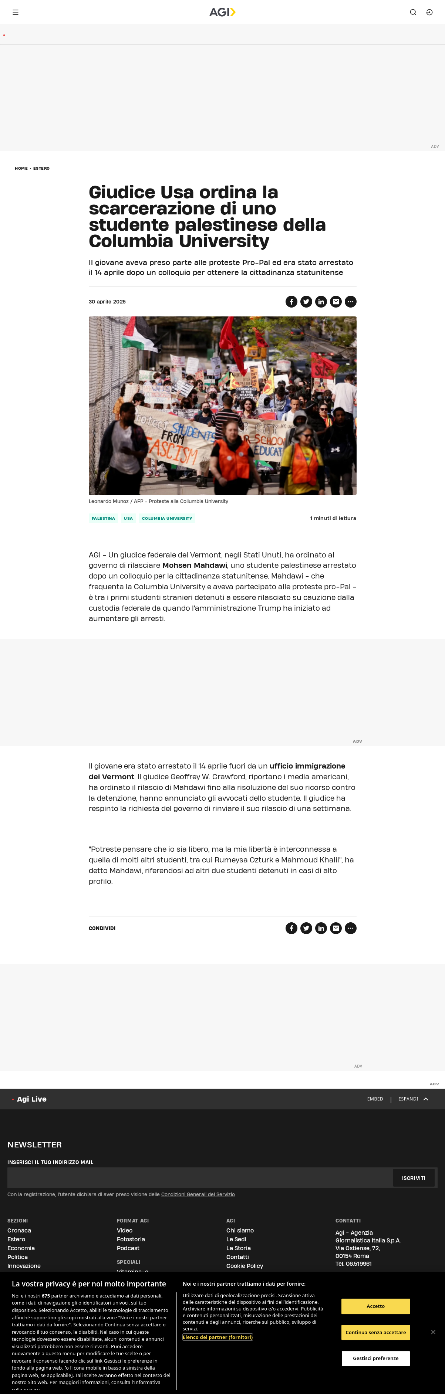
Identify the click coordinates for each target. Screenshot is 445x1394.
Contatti (237, 1257)
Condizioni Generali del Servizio (198, 1194)
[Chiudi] (433, 1332)
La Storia (238, 1248)
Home (21, 168)
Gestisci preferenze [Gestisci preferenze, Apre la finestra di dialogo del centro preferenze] (376, 1358)
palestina (103, 518)
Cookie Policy (244, 1265)
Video (124, 1230)
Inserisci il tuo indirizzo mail (50, 1162)
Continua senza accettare (375, 1332)
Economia (21, 1248)
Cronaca (19, 1230)
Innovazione (24, 1265)
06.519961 (359, 1263)
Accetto (376, 1306)
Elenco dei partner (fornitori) (218, 1337)
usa (128, 518)
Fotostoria (131, 1239)
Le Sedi (236, 1239)
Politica (17, 1257)
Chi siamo (240, 1230)
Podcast (128, 1248)
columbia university (167, 518)
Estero (41, 168)
